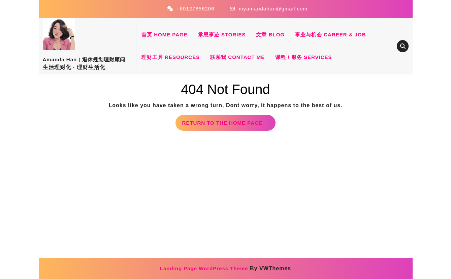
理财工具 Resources (170, 57)
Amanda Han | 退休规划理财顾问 (84, 59)
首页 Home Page (164, 34)
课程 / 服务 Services (303, 57)
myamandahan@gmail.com (273, 8)
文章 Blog (270, 34)
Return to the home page (229, 125)
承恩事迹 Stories (222, 34)
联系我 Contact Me (237, 57)
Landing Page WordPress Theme (204, 268)
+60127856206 (195, 8)
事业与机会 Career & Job (330, 34)
